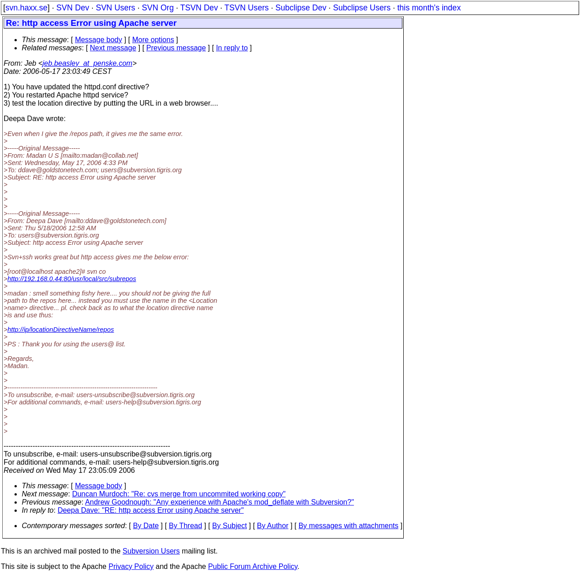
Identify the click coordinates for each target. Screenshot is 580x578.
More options (153, 40)
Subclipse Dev (301, 7)
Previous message (176, 48)
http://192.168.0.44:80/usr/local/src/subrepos (71, 278)
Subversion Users (151, 551)
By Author (272, 525)
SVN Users (115, 7)
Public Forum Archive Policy (252, 566)
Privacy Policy (131, 566)
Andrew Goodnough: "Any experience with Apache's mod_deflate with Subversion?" (219, 502)
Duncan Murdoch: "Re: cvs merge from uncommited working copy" (178, 494)
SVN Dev (72, 7)
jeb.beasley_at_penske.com (87, 63)
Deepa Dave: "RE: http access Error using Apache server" (151, 510)
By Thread (186, 525)
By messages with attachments (349, 525)
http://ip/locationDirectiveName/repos (60, 329)
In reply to (232, 48)
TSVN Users (246, 7)
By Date (146, 525)
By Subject (229, 525)
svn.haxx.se (26, 7)
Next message (113, 48)
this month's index (429, 7)
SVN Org (158, 7)
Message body (98, 40)
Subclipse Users (362, 7)
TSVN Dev (199, 7)
